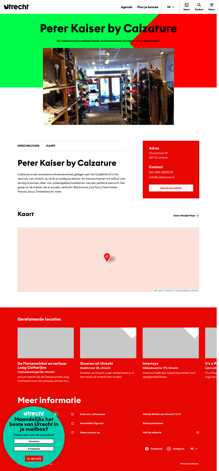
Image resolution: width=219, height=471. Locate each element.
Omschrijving (28, 145)
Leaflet (158, 291)
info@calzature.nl (161, 177)
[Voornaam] (34, 441)
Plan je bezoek (147, 7)
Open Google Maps (186, 215)
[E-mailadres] (34, 448)
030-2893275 (164, 172)
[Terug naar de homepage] (16, 7)
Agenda (126, 7)
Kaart (50, 145)
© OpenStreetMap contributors (186, 291)
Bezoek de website (171, 187)
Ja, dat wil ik (34, 458)
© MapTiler (168, 291)
